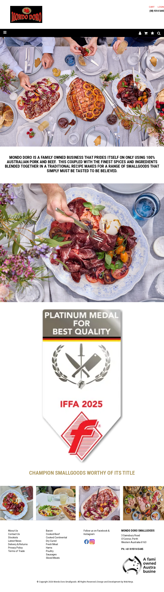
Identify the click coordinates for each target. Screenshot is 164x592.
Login (161, 7)
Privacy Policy (15, 547)
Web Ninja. (128, 582)
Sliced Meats (53, 558)
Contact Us (14, 534)
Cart (152, 7)
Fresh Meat (52, 544)
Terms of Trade (16, 551)
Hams (49, 547)
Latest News (14, 541)
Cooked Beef (53, 534)
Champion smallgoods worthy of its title (82, 473)
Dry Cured (51, 541)
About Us (13, 530)
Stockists (13, 537)
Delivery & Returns (18, 544)
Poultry (50, 551)
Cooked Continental (56, 537)
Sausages (51, 554)
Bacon (49, 530)
